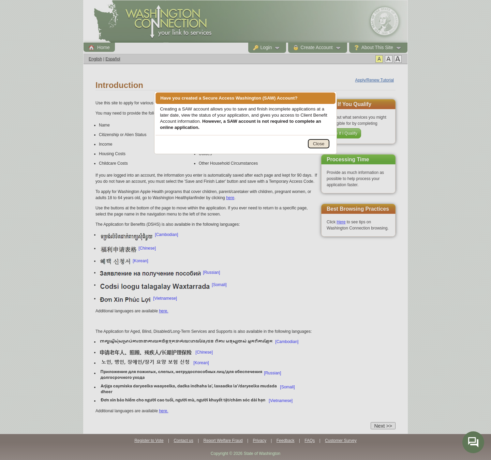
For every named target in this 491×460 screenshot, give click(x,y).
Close (319, 143)
